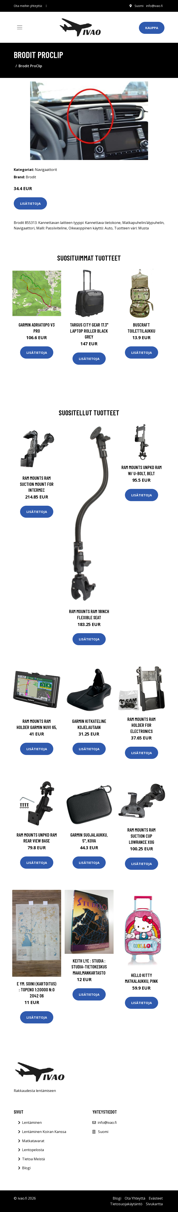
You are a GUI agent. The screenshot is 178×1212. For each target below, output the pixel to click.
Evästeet (156, 1198)
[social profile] (46, 6)
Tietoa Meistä (33, 1159)
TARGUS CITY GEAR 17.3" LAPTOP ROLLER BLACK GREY (89, 330)
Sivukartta (154, 1204)
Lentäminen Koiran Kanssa (44, 1131)
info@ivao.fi (154, 6)
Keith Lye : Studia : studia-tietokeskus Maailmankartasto (89, 966)
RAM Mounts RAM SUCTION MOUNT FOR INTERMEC (37, 484)
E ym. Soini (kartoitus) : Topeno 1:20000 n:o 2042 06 (36, 989)
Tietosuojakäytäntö (126, 1204)
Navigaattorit (46, 169)
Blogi (26, 1168)
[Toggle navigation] (20, 27)
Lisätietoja (30, 203)
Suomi (139, 6)
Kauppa (151, 28)
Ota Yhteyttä (135, 1198)
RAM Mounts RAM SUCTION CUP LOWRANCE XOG (141, 835)
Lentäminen (32, 1122)
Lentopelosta (33, 1149)
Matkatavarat (33, 1140)
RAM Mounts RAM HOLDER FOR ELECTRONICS (141, 725)
